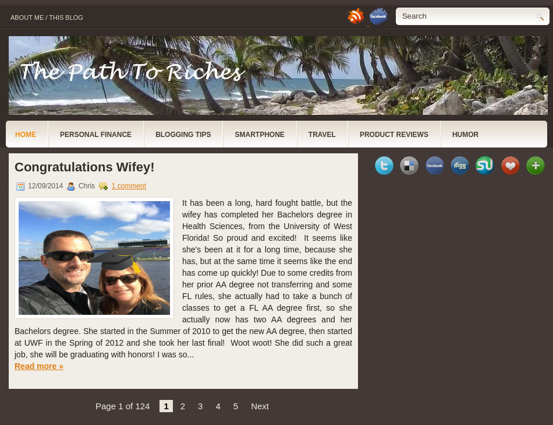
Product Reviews (394, 135)
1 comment (129, 186)
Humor (465, 135)
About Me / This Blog (46, 17)
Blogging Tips (183, 135)
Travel (322, 135)
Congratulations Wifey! (85, 167)
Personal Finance (96, 135)
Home (25, 135)
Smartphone (259, 135)
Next (260, 406)
